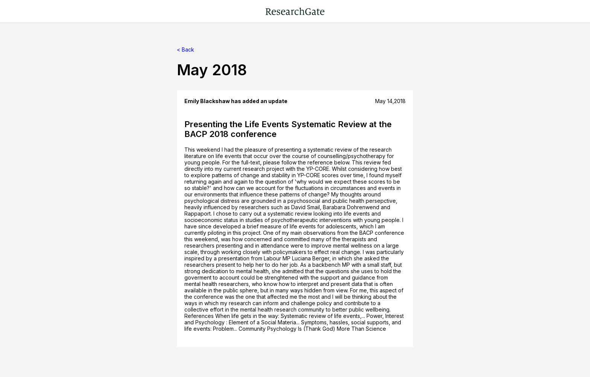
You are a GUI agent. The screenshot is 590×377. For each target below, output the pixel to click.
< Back (185, 49)
